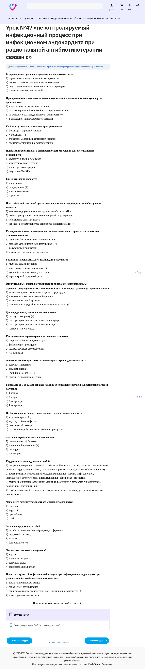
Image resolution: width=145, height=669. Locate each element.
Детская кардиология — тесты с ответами (26, 65)
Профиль (111, 7)
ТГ (137, 7)
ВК (121, 7)
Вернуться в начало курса (58, 640)
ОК (129, 7)
